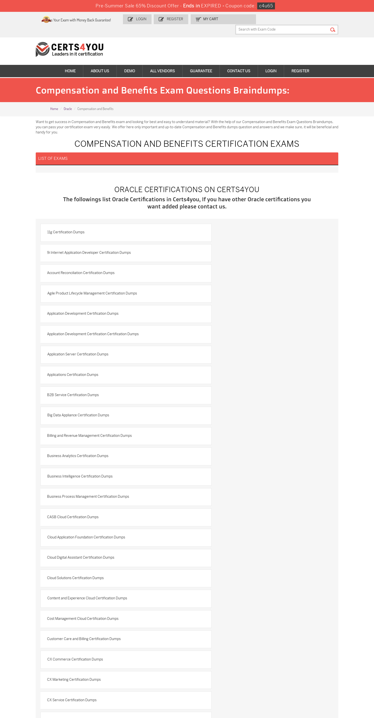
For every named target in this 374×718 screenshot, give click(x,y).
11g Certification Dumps (74, 228)
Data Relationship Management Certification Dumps (236, 504)
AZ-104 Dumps (261, 666)
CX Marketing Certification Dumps (82, 462)
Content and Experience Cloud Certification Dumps (95, 419)
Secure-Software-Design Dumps (216, 687)
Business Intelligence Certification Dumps (88, 356)
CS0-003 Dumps (322, 666)
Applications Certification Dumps (221, 292)
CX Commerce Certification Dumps (223, 440)
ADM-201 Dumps (27, 658)
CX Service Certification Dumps (220, 462)
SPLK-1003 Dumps (146, 666)
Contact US (19, 591)
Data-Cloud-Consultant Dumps (274, 674)
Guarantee (201, 62)
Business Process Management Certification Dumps (237, 356)
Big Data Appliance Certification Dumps (226, 313)
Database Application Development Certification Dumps (239, 525)
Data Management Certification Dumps (86, 504)
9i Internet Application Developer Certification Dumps (237, 228)
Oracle (68, 99)
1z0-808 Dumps (144, 658)
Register (195, 19)
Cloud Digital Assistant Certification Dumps (89, 398)
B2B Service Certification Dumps (81, 313)
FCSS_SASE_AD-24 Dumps (35, 687)
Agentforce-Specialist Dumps (155, 687)
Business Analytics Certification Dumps (226, 334)
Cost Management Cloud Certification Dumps (231, 419)
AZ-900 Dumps (321, 658)
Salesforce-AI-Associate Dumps (157, 674)
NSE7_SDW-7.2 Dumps (209, 674)
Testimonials (20, 599)
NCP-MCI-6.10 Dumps (90, 687)
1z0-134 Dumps (203, 658)
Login (162, 19)
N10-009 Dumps (27, 674)
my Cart (229, 19)
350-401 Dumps (203, 666)
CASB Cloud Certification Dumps (81, 377)
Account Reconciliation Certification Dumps (89, 250)
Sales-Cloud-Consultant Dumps (97, 658)
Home (70, 62)
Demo (129, 62)
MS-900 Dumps (26, 666)
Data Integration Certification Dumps (84, 483)
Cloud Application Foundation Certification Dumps (234, 377)
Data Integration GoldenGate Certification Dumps (234, 483)
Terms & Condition (24, 607)
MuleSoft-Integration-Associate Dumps (333, 677)
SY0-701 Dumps (85, 674)
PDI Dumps (259, 658)
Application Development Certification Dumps (91, 271)
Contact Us (238, 62)
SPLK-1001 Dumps (87, 666)
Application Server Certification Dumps (86, 292)
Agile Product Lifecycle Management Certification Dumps (240, 250)
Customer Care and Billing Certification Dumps (92, 440)
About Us (100, 62)
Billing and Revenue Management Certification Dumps (97, 334)
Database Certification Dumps (79, 525)
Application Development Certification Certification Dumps (241, 271)
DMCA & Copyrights (25, 616)
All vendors (162, 62)
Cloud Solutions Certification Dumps (224, 398)
